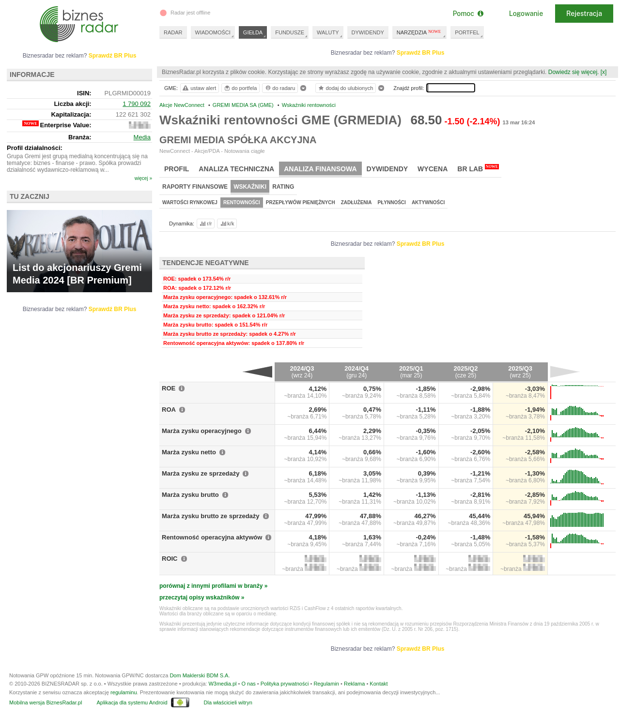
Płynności (392, 202)
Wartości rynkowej (189, 202)
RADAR (173, 32)
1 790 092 (137, 103)
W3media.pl (222, 684)
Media (142, 137)
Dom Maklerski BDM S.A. (200, 675)
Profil (176, 169)
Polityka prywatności (285, 684)
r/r (205, 223)
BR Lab (478, 168)
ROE (168, 388)
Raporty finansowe (195, 186)
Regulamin (326, 684)
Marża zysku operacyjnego (202, 430)
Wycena (433, 169)
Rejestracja (584, 13)
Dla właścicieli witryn (228, 702)
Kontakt (379, 684)
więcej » (143, 178)
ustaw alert (199, 88)
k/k (226, 223)
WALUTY (328, 32)
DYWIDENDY (368, 32)
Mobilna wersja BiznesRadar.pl (45, 702)
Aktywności (428, 202)
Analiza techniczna (236, 169)
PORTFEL (467, 32)
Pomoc (467, 13)
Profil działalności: (34, 147)
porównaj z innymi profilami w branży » (213, 586)
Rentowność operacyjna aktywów (212, 537)
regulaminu (123, 692)
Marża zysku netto (189, 452)
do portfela (240, 88)
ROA (169, 409)
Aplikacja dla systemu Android (131, 702)
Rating (283, 186)
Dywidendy (387, 169)
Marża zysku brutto (190, 494)
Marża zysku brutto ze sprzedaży (211, 516)
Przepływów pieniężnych (300, 202)
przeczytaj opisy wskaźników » (201, 597)
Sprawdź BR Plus (421, 52)
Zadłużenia (356, 202)
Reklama (354, 684)
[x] (604, 72)
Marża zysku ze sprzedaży (200, 473)
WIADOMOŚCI (213, 32)
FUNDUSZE (289, 32)
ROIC (170, 558)
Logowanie (526, 13)
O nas (248, 684)
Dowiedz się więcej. (573, 72)
